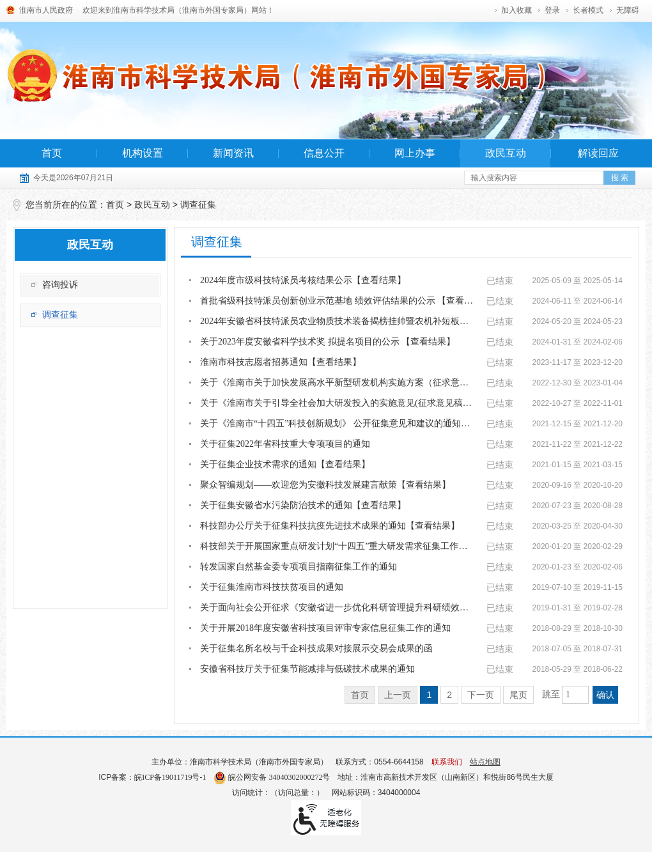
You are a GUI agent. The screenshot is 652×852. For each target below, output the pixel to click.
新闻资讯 (233, 153)
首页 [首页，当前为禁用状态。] (360, 695)
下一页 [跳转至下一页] (480, 695)
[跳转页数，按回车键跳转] (575, 695)
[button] (588, 10)
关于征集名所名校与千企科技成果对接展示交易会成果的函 (316, 648)
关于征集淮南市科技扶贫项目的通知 (271, 587)
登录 (552, 10)
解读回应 (598, 153)
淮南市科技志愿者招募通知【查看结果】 (280, 362)
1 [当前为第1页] (428, 695)
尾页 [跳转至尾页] (518, 695)
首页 (52, 153)
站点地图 (485, 761)
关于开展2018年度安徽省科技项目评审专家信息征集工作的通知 (325, 628)
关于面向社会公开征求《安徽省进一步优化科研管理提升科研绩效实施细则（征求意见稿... (337, 607)
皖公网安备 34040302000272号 (271, 777)
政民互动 (505, 153)
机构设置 (142, 153)
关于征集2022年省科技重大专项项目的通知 (285, 444)
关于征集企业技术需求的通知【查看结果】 (285, 464)
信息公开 (324, 153)
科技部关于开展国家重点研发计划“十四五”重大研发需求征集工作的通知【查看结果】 (337, 546)
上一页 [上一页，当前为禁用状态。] (397, 695)
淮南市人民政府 (46, 10)
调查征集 (198, 205)
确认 (605, 695)
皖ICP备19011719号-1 (170, 777)
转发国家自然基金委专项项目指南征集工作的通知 (298, 566)
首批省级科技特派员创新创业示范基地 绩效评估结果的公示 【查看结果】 (337, 301)
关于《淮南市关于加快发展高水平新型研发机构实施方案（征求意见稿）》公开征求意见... (337, 382)
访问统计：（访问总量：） (278, 792)
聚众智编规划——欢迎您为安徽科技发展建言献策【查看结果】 (325, 485)
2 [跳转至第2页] (449, 695)
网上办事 (414, 153)
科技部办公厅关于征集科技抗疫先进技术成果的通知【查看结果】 (330, 526)
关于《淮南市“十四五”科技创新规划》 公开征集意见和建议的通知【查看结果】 (337, 423)
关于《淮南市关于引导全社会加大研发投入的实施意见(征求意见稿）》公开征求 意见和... (337, 403)
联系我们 (446, 761)
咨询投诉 (60, 285)
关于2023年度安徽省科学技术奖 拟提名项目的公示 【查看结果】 (327, 341)
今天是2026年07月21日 (73, 177)
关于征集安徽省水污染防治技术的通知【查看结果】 (303, 505)
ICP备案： (152, 777)
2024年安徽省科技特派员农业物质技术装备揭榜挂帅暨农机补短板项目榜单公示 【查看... (337, 321)
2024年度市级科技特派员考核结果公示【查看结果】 (303, 280)
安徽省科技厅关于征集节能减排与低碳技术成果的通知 (307, 669)
